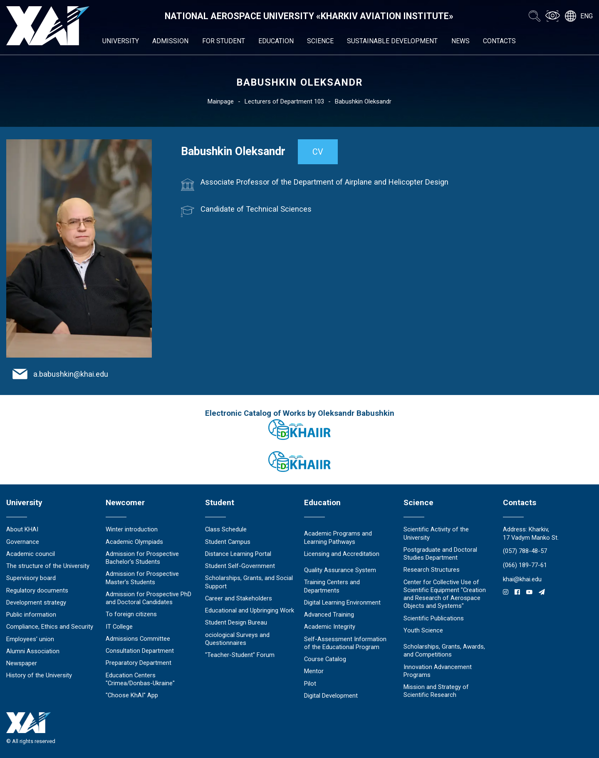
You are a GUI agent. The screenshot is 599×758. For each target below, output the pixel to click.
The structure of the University (47, 566)
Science (320, 41)
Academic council (30, 554)
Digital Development (331, 695)
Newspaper (21, 663)
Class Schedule (226, 529)
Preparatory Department (138, 663)
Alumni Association (32, 651)
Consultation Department (140, 650)
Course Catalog (325, 659)
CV (317, 152)
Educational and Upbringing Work (249, 610)
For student (223, 41)
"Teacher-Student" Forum (240, 655)
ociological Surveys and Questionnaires (237, 639)
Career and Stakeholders (238, 598)
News (460, 41)
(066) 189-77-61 (525, 565)
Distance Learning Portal (238, 554)
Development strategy (36, 602)
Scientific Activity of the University (436, 533)
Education (276, 41)
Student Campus (227, 542)
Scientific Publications (433, 618)
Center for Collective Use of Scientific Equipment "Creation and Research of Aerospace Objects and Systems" (444, 594)
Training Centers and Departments (332, 586)
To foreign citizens (131, 614)
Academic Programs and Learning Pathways (338, 537)
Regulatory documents (37, 590)
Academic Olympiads (134, 542)
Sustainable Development (392, 41)
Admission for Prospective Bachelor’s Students (142, 557)
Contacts (499, 41)
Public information (31, 614)
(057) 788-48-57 (525, 551)
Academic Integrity (329, 626)
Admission (170, 41)
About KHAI (22, 529)
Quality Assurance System (340, 570)
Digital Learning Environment (342, 602)
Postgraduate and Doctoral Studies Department (440, 553)
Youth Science (423, 630)
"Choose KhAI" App (132, 695)
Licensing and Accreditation (341, 554)
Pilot (310, 683)
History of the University (39, 675)
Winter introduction (132, 529)
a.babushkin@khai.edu (70, 374)
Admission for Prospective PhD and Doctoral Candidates (148, 598)
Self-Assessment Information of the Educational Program (345, 643)
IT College (119, 626)
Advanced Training (329, 614)
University (120, 41)
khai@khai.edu (522, 579)
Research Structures (431, 569)
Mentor (314, 671)
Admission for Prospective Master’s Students (142, 577)
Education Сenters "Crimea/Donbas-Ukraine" (140, 679)
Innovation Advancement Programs (437, 671)
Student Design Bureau (236, 622)
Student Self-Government (240, 566)
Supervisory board (31, 578)
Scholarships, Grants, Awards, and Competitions (444, 650)
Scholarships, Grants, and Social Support (249, 582)
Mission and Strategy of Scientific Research (436, 691)
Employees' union (30, 639)
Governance (22, 542)
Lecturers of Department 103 (284, 101)
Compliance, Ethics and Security (49, 626)
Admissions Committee (138, 638)
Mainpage (221, 101)
